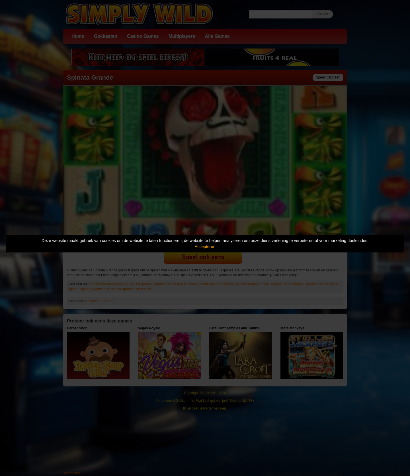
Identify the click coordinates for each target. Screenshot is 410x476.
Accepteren (205, 246)
